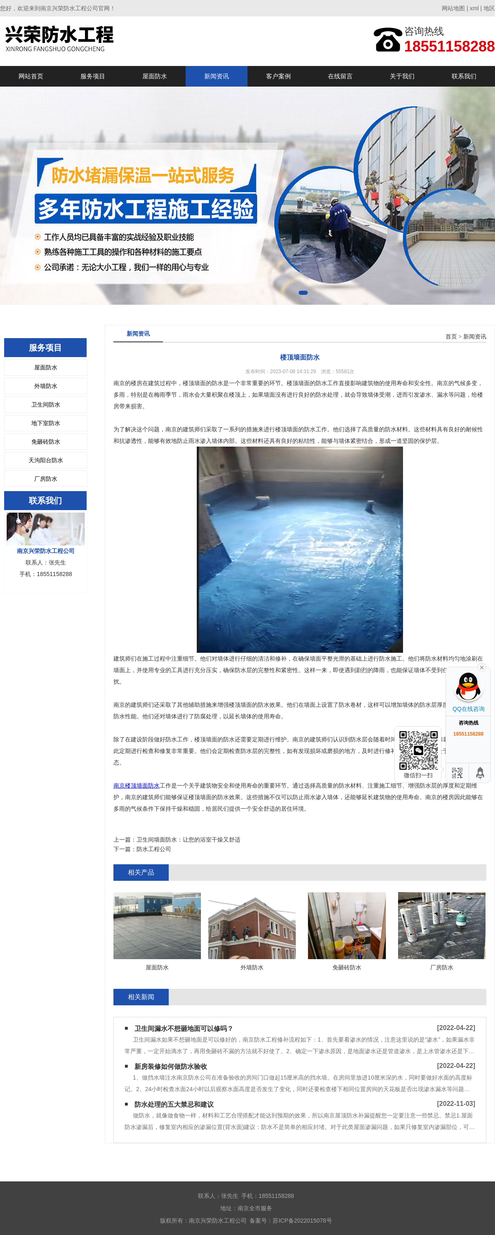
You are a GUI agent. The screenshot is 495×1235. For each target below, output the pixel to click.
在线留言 (340, 76)
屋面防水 (154, 76)
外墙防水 (45, 386)
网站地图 (453, 8)
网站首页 (31, 76)
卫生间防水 (45, 404)
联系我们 (464, 76)
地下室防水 (45, 423)
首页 (451, 337)
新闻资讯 (216, 76)
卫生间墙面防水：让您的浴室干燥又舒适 (188, 839)
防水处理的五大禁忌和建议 (174, 1104)
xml (474, 8)
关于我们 (402, 76)
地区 (489, 8)
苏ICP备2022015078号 (302, 1220)
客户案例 (278, 76)
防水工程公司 (154, 849)
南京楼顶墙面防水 (136, 785)
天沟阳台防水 (45, 460)
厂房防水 (45, 478)
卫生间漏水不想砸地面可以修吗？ (183, 1028)
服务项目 (92, 76)
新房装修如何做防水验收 (170, 1066)
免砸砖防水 (45, 441)
